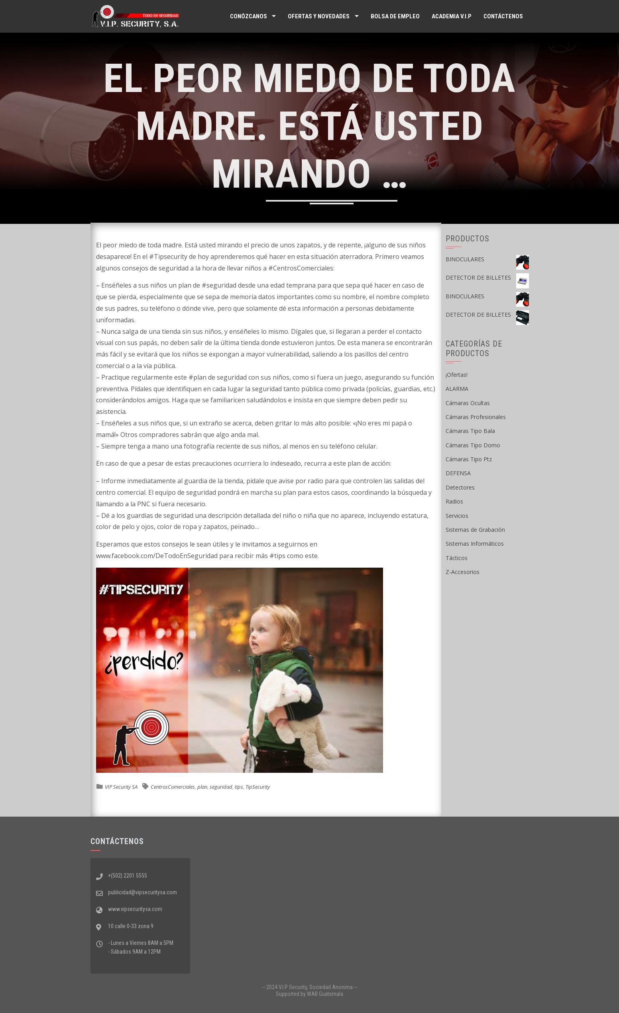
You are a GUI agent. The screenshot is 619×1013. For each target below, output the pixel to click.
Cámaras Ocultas (468, 403)
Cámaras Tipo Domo (473, 445)
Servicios (457, 515)
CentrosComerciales (173, 786)
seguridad (221, 786)
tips (239, 786)
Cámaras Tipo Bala (470, 431)
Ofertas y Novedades (319, 16)
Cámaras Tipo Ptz (469, 459)
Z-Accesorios (462, 572)
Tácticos (457, 558)
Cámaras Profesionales (476, 417)
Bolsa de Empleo (395, 16)
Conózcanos (248, 16)
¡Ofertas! (457, 374)
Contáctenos (503, 16)
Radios (454, 501)
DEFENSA (458, 473)
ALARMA (457, 388)
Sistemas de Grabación (475, 529)
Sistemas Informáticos (475, 543)
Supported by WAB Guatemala (309, 994)
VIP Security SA (121, 786)
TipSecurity (258, 786)
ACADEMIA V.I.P (452, 16)
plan (202, 786)
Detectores (460, 487)
